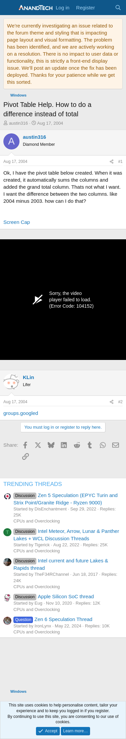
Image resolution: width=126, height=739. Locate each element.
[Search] (118, 7)
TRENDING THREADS (32, 484)
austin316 (18, 123)
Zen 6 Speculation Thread (52, 619)
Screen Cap (16, 222)
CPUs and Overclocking (36, 521)
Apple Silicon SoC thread (53, 596)
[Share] (111, 162)
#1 (120, 161)
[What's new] (104, 7)
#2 (120, 401)
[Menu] (9, 7)
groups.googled (20, 413)
